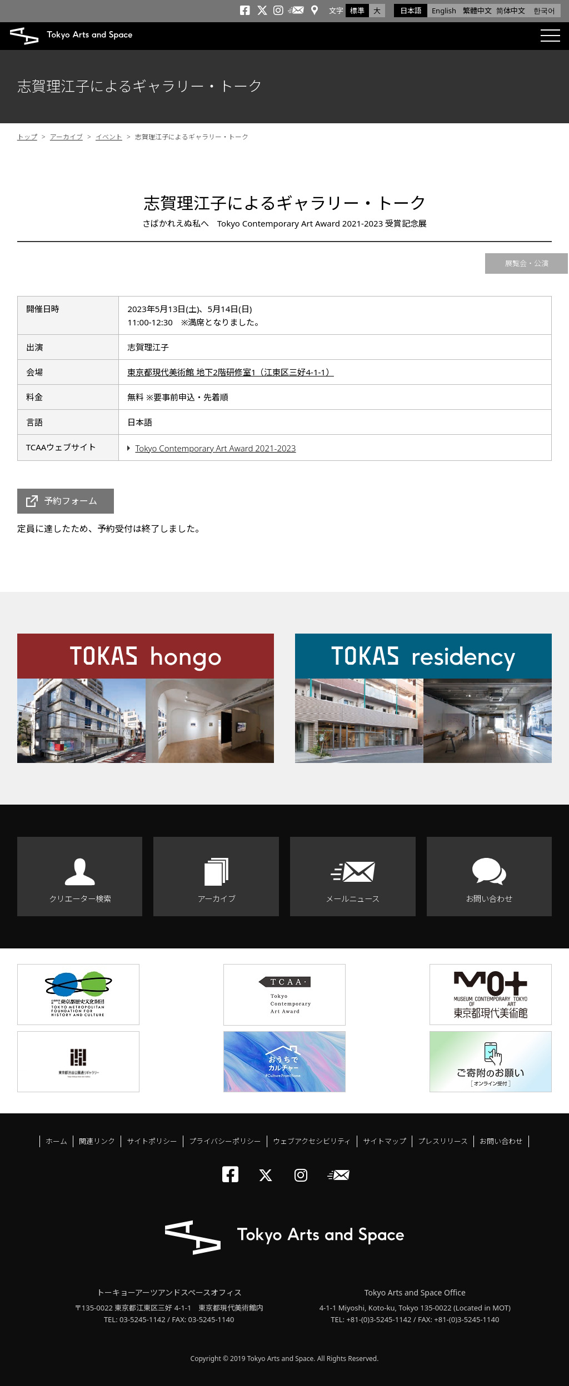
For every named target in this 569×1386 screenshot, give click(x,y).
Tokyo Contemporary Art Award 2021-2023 (215, 448)
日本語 (411, 11)
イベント (109, 137)
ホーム (56, 1141)
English (444, 11)
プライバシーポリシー (225, 1141)
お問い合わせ (489, 898)
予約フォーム (70, 501)
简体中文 (510, 11)
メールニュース (353, 898)
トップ (27, 137)
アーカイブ (66, 137)
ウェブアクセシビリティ (312, 1141)
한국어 (544, 11)
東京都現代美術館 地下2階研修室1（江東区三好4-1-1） (230, 372)
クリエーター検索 (80, 898)
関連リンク (97, 1141)
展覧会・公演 (526, 263)
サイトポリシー (152, 1141)
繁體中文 (477, 11)
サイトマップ (384, 1141)
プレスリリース (443, 1141)
